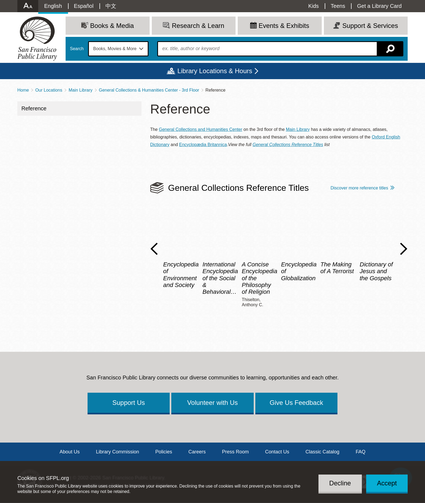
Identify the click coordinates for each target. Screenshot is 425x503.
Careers (197, 451)
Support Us (128, 402)
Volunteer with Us (212, 402)
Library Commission (117, 451)
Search (77, 49)
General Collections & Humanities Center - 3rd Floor (149, 90)
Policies (163, 451)
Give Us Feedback (296, 402)
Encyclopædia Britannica (203, 144)
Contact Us (277, 451)
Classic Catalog (322, 451)
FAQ (360, 451)
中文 (110, 6)
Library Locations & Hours (214, 71)
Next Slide (404, 248)
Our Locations (48, 90)
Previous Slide (154, 248)
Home (23, 90)
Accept (387, 483)
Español (84, 6)
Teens (338, 6)
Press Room (235, 451)
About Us (70, 451)
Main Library (80, 90)
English (53, 6)
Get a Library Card (379, 6)
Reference (33, 108)
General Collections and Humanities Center (200, 129)
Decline (340, 483)
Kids (313, 6)
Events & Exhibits (284, 25)
